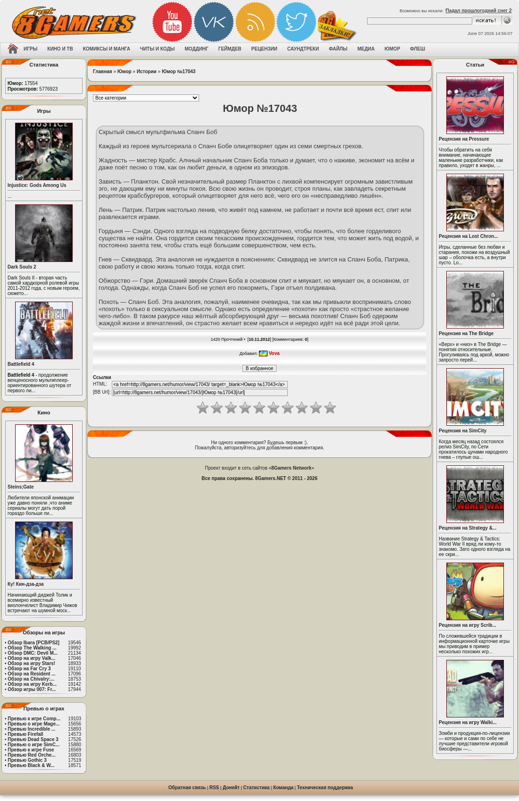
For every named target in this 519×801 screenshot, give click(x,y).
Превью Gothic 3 (27, 760)
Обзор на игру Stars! (31, 663)
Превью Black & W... (31, 765)
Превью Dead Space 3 (33, 739)
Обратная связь (187, 787)
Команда (283, 787)
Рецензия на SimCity (462, 430)
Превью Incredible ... (31, 729)
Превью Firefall (25, 734)
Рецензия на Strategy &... (467, 528)
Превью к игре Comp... (34, 718)
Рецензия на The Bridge (466, 333)
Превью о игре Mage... (33, 723)
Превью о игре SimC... (33, 744)
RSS (214, 787)
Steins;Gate (21, 486)
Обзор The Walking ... (32, 647)
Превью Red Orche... (31, 755)
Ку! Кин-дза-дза (25, 584)
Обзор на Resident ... (31, 673)
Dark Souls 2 (22, 267)
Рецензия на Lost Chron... (468, 236)
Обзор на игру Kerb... (32, 684)
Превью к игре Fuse (31, 749)
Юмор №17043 (179, 71)
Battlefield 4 (21, 364)
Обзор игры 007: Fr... (32, 689)
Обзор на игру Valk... (31, 658)
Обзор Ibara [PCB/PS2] (33, 642)
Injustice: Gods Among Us (37, 185)
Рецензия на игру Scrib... (467, 625)
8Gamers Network (291, 468)
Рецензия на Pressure (464, 139)
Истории (147, 71)
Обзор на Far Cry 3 (29, 668)
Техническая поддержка (325, 787)
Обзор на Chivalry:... (31, 679)
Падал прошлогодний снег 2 (478, 10)
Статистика (256, 787)
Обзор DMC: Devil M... (33, 653)
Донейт (231, 787)
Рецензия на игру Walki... (468, 722)
